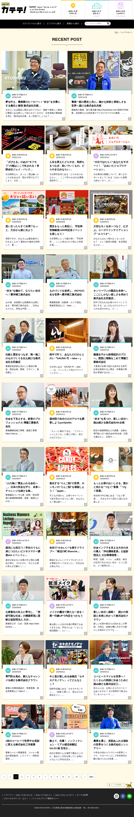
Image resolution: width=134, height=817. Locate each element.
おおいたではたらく (44, 795)
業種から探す (73, 23)
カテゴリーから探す (32, 23)
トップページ (7, 795)
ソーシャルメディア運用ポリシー (45, 798)
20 (76, 777)
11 (69, 777)
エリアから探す (54, 23)
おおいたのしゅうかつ (64, 795)
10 (63, 777)
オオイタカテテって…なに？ (16, 798)
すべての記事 (82, 795)
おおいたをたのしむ (24, 795)
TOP (116, 32)
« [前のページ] (4, 777)
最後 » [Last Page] (91, 777)
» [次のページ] (84, 777)
